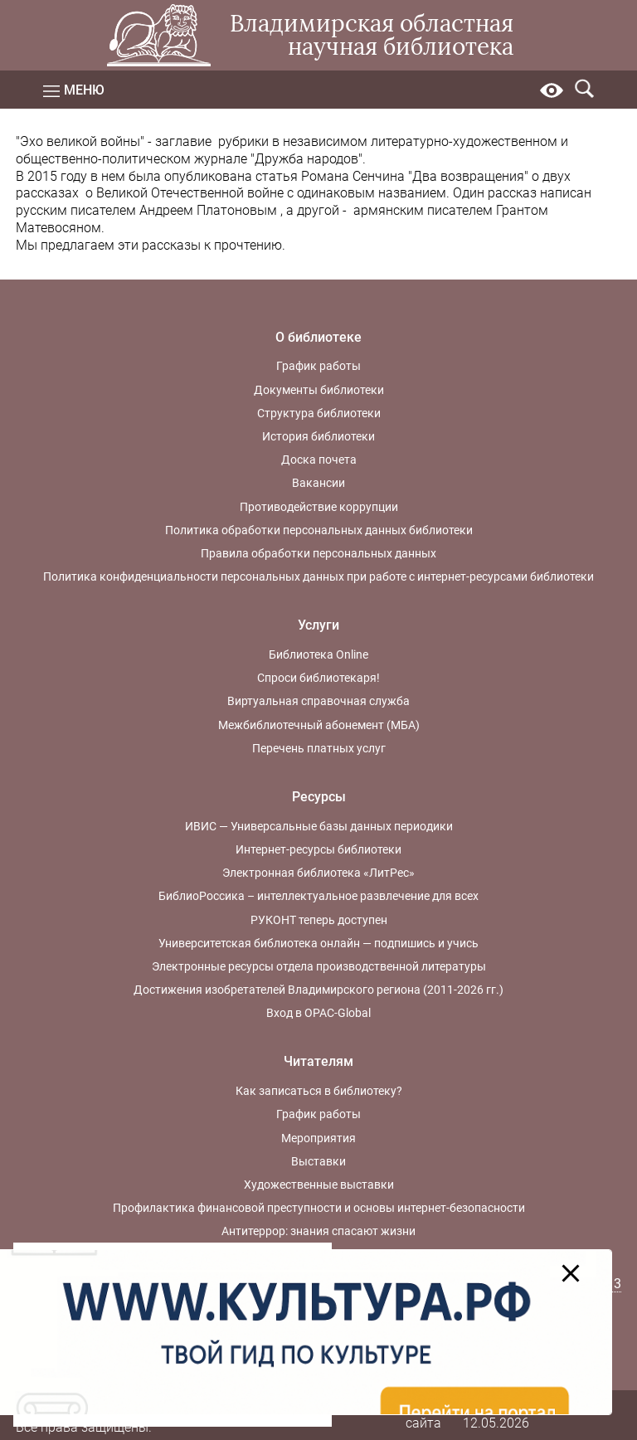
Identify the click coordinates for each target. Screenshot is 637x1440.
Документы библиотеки (319, 389)
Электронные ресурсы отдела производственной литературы (319, 966)
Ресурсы (319, 797)
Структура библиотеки (319, 413)
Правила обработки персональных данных (318, 553)
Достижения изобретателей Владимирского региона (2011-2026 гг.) (318, 989)
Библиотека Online (318, 654)
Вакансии (318, 482)
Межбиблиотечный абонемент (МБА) (319, 725)
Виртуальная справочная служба (318, 701)
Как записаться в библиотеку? (319, 1090)
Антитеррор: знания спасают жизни (318, 1231)
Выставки (318, 1161)
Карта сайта (424, 1414)
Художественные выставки (319, 1184)
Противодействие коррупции (319, 506)
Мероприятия (318, 1138)
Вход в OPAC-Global (318, 1012)
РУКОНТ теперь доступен (318, 920)
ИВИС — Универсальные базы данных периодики (319, 826)
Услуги (318, 625)
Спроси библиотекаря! (318, 677)
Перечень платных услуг (319, 748)
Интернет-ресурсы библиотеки (318, 849)
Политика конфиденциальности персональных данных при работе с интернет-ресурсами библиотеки (318, 576)
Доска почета (319, 459)
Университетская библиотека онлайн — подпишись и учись (318, 943)
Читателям (318, 1061)
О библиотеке (318, 337)
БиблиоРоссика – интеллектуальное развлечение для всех (318, 895)
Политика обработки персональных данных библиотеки (319, 530)
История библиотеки (318, 436)
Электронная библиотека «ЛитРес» (318, 872)
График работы (318, 365)
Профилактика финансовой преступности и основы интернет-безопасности (319, 1207)
